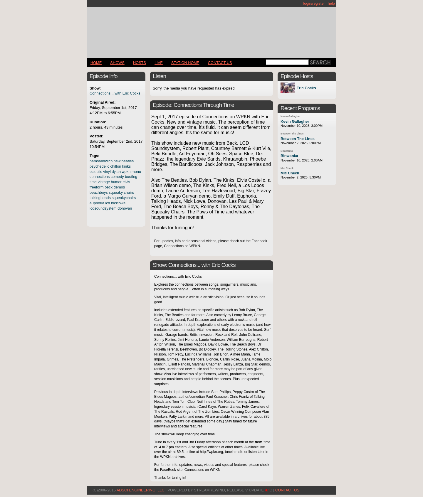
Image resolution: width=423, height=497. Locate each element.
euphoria (97, 203)
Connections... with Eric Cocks (115, 93)
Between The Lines (298, 139)
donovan (125, 208)
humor (116, 182)
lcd (107, 203)
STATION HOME (185, 62)
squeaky (116, 192)
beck (109, 187)
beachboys (99, 192)
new (117, 161)
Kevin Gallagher (291, 116)
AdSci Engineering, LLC (140, 490)
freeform (97, 187)
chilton (115, 166)
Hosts (139, 62)
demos (119, 187)
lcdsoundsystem (103, 208)
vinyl (107, 171)
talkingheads (100, 198)
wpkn (126, 171)
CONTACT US (220, 62)
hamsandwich (101, 161)
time (93, 182)
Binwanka (287, 150)
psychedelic (99, 166)
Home (96, 62)
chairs (129, 192)
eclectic (96, 171)
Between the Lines (292, 133)
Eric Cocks (306, 88)
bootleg (131, 176)
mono (136, 171)
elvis (126, 182)
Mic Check (287, 168)
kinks (126, 166)
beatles (128, 161)
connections (100, 176)
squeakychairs (124, 198)
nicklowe (118, 203)
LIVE (159, 62)
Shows (117, 62)
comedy (117, 176)
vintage (104, 182)
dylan (116, 171)
